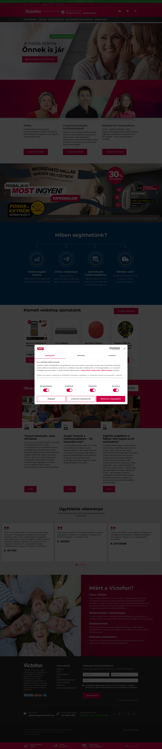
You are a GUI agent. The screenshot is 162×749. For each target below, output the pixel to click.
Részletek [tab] (81, 355)
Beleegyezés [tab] (50, 355)
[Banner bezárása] (124, 348)
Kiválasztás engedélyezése (81, 399)
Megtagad (51, 399)
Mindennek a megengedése (111, 399)
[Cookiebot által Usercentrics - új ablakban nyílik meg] (111, 348)
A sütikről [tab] (112, 355)
